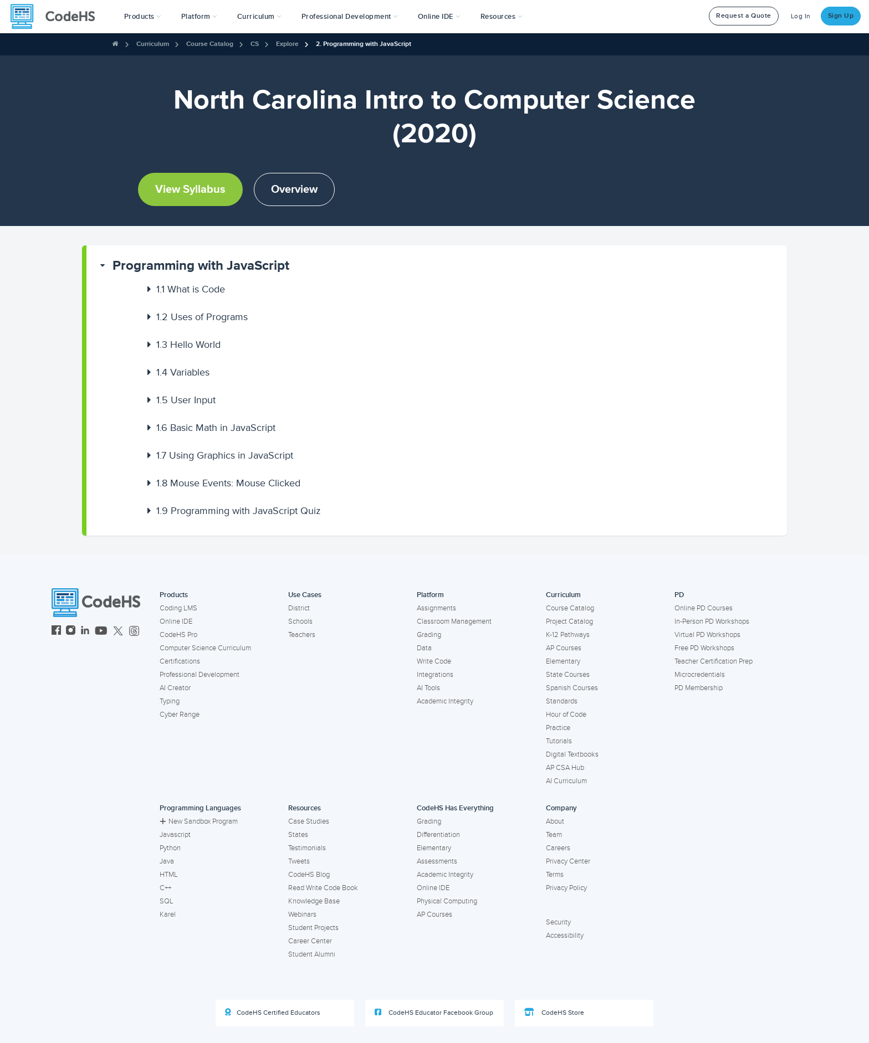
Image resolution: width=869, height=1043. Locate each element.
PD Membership (698, 688)
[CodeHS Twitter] (118, 631)
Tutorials (559, 741)
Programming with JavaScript (201, 266)
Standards (561, 701)
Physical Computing (447, 901)
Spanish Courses (572, 688)
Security (558, 922)
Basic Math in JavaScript (215, 428)
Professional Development (199, 674)
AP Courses (563, 648)
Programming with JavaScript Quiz (238, 511)
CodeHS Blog (309, 874)
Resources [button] (501, 16)
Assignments (436, 608)
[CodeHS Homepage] (57, 16)
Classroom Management (454, 621)
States (298, 834)
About (555, 821)
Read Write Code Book (323, 887)
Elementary (563, 661)
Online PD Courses (703, 608)
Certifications (180, 661)
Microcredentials (699, 674)
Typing (170, 701)
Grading (429, 634)
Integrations (435, 674)
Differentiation (438, 834)
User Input (186, 400)
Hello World (188, 344)
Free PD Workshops (704, 648)
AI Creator (175, 688)
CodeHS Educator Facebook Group (434, 1012)
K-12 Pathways (568, 634)
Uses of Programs (202, 317)
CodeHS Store (554, 1012)
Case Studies (308, 821)
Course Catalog (209, 44)
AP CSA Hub (565, 767)
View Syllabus (190, 189)
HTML (169, 874)
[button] (142, 16)
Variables (182, 372)
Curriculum (152, 44)
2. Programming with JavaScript (363, 44)
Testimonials (307, 848)
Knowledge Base (314, 901)
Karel (168, 914)
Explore (287, 44)
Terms (555, 874)
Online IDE (176, 621)
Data (424, 648)
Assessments (437, 861)
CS (255, 44)
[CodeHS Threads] (134, 631)
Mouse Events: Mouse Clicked (228, 483)
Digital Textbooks (572, 754)
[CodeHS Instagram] (70, 631)
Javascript (175, 834)
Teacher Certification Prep (713, 661)
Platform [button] (199, 16)
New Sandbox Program (199, 821)
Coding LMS (178, 608)
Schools (300, 621)
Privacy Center (568, 861)
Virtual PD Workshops (707, 634)
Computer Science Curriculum (205, 648)
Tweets (299, 861)
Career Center (310, 941)
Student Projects (313, 927)
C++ (165, 887)
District (299, 608)
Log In (801, 16)
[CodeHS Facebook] (56, 631)
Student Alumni (311, 954)
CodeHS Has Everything (455, 808)
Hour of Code (566, 714)
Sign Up (841, 16)
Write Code (434, 661)
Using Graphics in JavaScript (224, 455)
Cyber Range (180, 714)
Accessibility (565, 935)
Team (554, 834)
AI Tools (428, 688)
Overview (294, 189)
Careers (558, 848)
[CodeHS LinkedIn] (85, 631)
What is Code (190, 289)
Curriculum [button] (259, 16)
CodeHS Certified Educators (272, 1012)
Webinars (302, 914)
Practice (558, 727)
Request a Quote (743, 16)
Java (167, 861)
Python (170, 848)
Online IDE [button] (439, 16)
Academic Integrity (445, 701)
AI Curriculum (566, 781)
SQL (166, 901)
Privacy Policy (566, 887)
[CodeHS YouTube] (101, 631)
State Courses (568, 674)
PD (679, 595)
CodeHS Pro (178, 634)
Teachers (301, 634)
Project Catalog (569, 621)
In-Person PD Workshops (711, 621)
